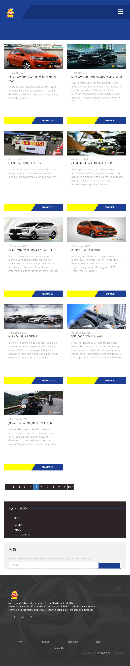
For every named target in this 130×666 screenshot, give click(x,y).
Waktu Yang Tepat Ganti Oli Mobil (86, 336)
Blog (17, 518)
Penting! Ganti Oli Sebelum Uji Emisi (24, 163)
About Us (59, 648)
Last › (71, 486)
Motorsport (22, 535)
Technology (72, 641)
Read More (47, 120)
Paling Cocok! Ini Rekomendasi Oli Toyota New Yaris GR (96, 76)
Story (18, 525)
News (20, 641)
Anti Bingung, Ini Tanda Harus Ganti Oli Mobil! (92, 163)
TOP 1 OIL (106, 653)
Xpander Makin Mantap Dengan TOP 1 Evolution (30, 249)
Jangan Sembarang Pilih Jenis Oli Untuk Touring (30, 423)
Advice (19, 530)
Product (45, 641)
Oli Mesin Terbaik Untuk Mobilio (86, 249)
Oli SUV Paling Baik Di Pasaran (22, 336)
